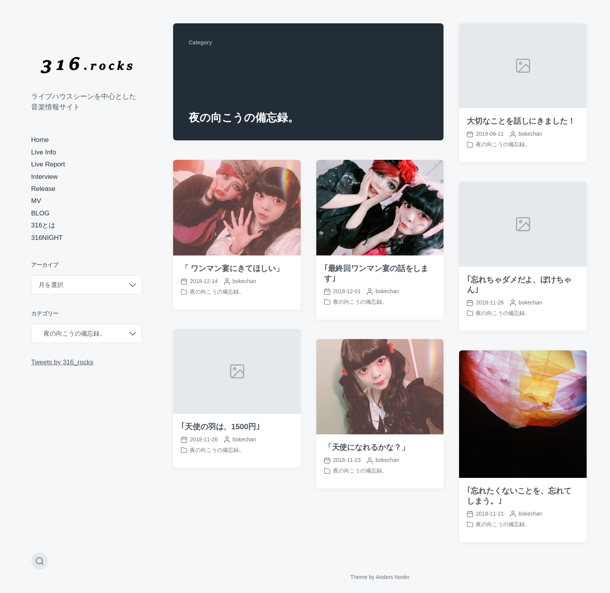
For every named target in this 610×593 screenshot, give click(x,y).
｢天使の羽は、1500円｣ (220, 441)
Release (43, 188)
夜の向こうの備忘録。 (503, 144)
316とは (43, 225)
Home (40, 139)
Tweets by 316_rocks (62, 362)
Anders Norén (392, 577)
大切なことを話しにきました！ (521, 121)
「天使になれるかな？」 (366, 462)
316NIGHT (47, 237)
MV (36, 201)
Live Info (43, 152)
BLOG (40, 213)
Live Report (48, 164)
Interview (44, 176)
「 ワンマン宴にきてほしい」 (232, 268)
